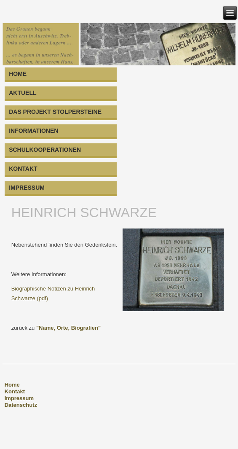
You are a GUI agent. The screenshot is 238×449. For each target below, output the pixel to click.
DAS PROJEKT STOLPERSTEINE (55, 111)
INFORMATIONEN (33, 130)
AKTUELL (22, 92)
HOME (18, 73)
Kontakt (15, 391)
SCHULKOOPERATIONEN (45, 149)
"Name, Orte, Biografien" (68, 328)
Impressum (19, 398)
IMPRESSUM (27, 187)
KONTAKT (23, 168)
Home (12, 385)
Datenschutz (21, 405)
